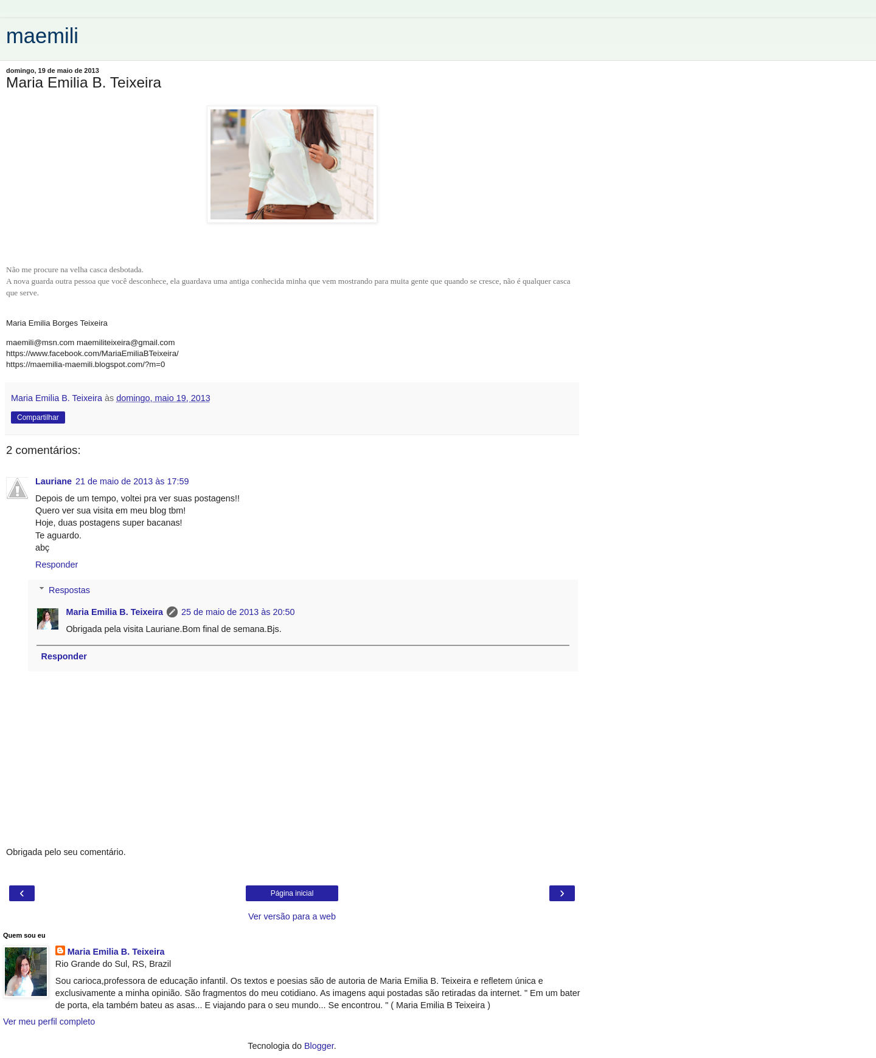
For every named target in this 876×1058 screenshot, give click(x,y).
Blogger (319, 1046)
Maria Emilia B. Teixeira (114, 612)
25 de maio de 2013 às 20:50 (237, 612)
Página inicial (292, 893)
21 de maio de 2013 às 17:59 (132, 481)
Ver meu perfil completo (49, 1021)
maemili (42, 35)
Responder (56, 564)
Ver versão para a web (292, 916)
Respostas (69, 590)
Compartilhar (38, 417)
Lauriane (53, 481)
